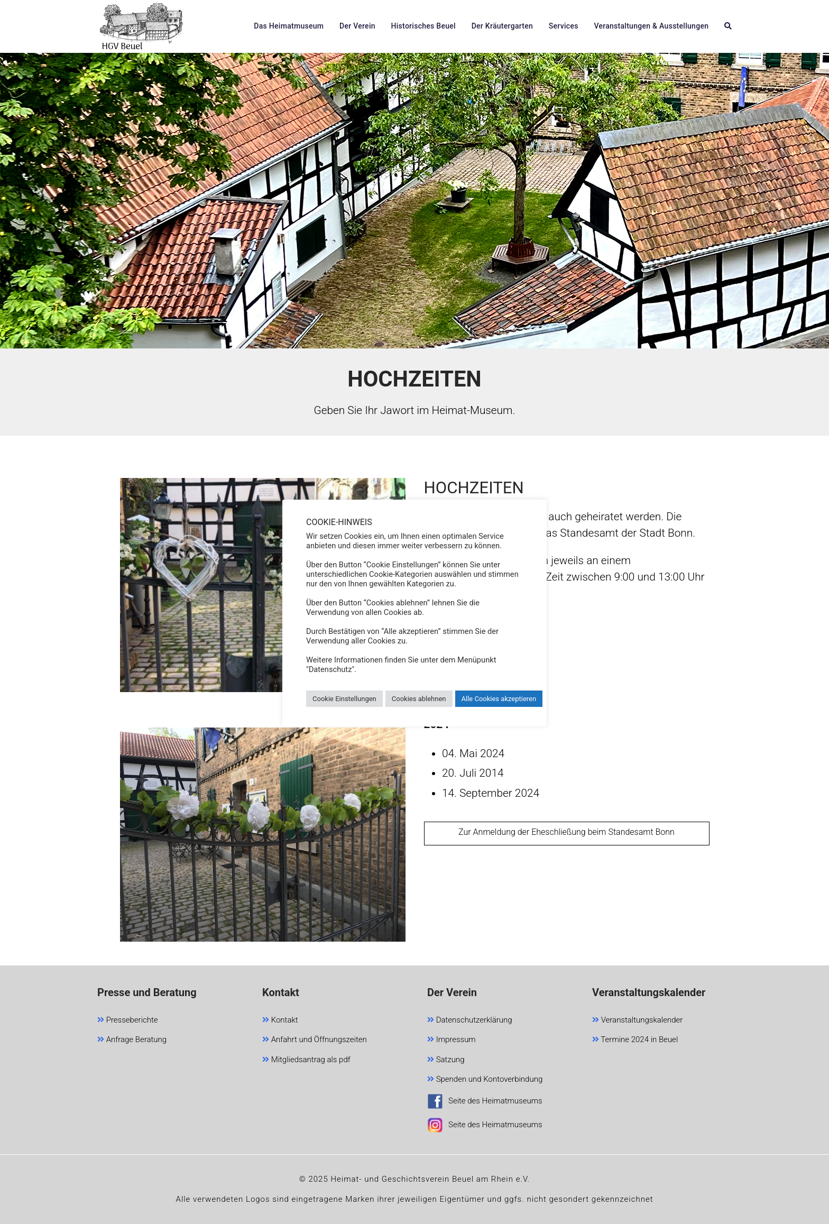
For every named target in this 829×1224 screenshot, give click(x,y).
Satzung (446, 1060)
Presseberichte (127, 1020)
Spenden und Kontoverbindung (484, 1079)
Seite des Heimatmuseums (484, 1102)
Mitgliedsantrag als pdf (306, 1060)
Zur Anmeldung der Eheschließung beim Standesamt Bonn (566, 832)
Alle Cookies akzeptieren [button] (499, 699)
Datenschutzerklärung (469, 1020)
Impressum (451, 1040)
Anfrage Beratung (132, 1040)
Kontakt (280, 1020)
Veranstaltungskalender (637, 1020)
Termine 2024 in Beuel (635, 1040)
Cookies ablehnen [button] (419, 699)
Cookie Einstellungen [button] (344, 699)
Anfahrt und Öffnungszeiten (314, 1040)
